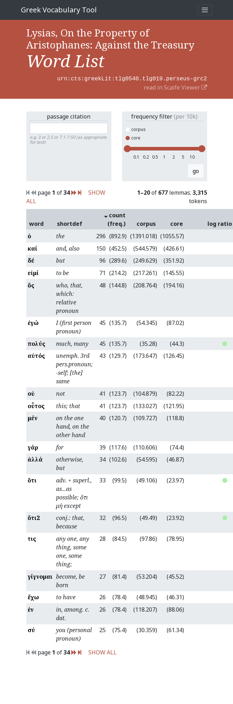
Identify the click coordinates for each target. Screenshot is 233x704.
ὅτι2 (34, 517)
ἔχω (33, 596)
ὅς (31, 284)
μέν (33, 417)
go (196, 170)
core (133, 137)
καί (32, 248)
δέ (31, 260)
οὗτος (36, 405)
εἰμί (33, 272)
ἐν (31, 609)
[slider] (127, 147)
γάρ (33, 447)
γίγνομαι (40, 576)
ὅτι (32, 479)
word (36, 223)
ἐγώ (33, 322)
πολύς (36, 343)
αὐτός (36, 355)
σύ (31, 629)
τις (32, 538)
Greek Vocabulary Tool (59, 10)
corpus (136, 129)
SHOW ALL (102, 652)
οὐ (31, 393)
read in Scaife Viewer (175, 87)
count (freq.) (115, 219)
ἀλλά (35, 459)
